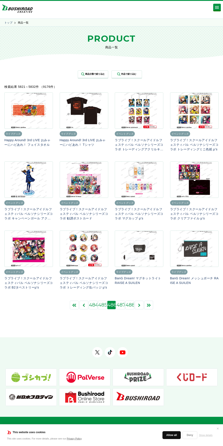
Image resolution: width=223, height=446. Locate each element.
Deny (190, 435)
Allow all (171, 435)
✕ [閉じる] (217, 428)
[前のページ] (83, 305)
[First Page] (74, 305)
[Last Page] (148, 305)
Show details (206, 435)
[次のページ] (139, 305)
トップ (8, 22)
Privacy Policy (74, 438)
